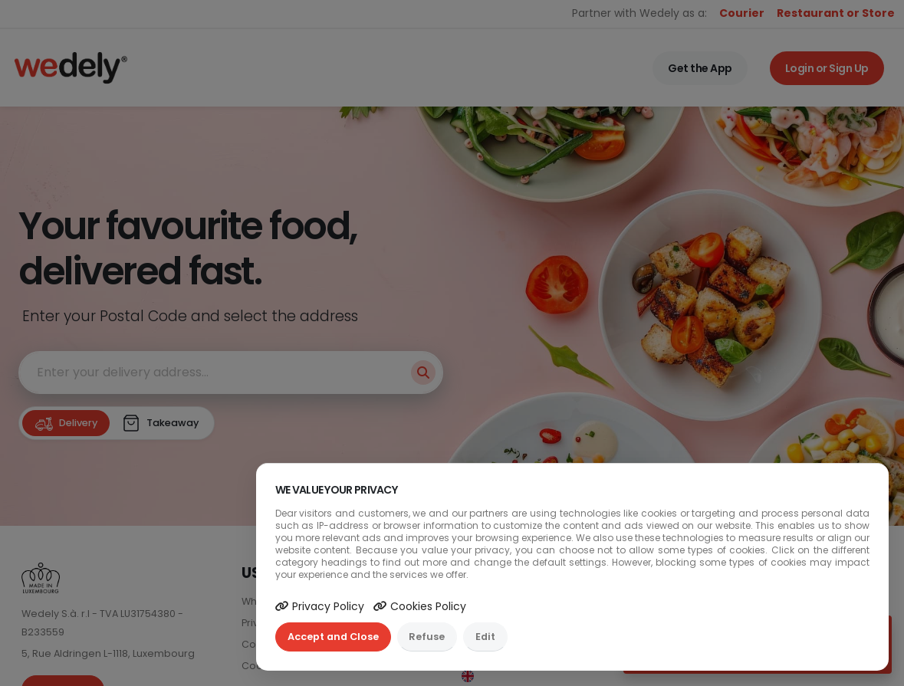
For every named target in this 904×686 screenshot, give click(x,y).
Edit (485, 636)
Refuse (427, 636)
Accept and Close (333, 636)
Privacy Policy (319, 606)
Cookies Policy (419, 606)
